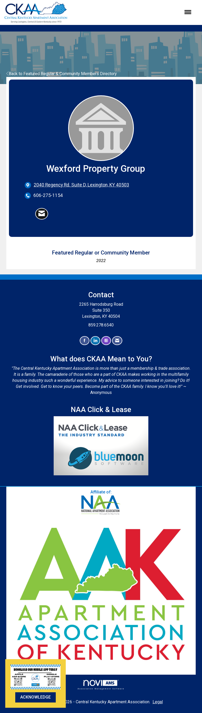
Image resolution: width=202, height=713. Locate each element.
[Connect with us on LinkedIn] (95, 340)
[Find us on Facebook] (84, 340)
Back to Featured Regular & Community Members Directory (61, 73)
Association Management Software (101, 685)
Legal (158, 701)
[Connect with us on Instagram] (106, 340)
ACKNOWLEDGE (35, 697)
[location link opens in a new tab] (81, 185)
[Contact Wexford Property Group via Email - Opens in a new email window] (41, 214)
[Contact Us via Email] (117, 340)
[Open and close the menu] (132, 12)
